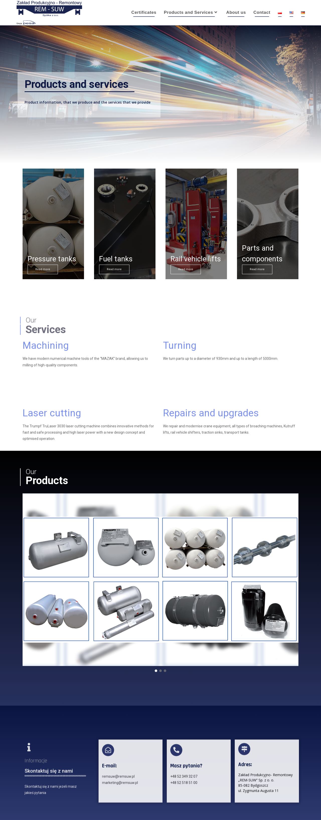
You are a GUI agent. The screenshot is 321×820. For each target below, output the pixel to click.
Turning (179, 326)
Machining (46, 326)
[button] (156, 670)
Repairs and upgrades (211, 435)
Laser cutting (52, 435)
